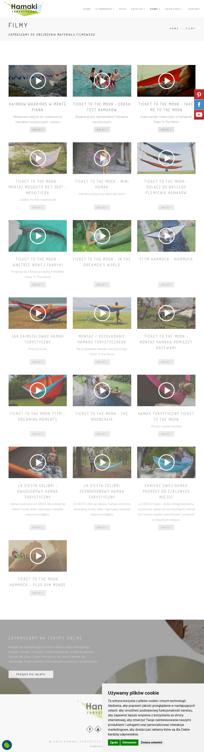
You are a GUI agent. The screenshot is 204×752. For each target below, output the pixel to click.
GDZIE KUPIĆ (174, 8)
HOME (86, 8)
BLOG (122, 8)
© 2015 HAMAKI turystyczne (78, 741)
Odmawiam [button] (129, 742)
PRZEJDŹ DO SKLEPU (31, 674)
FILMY (155, 8)
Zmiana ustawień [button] (151, 742)
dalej (38, 129)
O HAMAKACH (104, 8)
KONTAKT (194, 8)
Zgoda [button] (114, 742)
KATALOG (138, 8)
